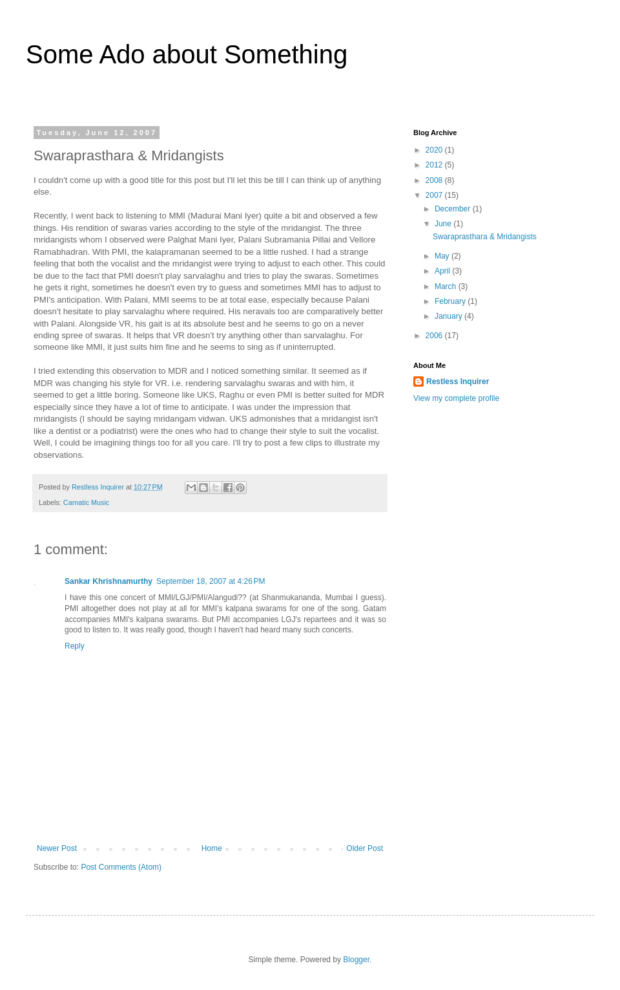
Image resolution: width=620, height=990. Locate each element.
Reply (75, 646)
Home (212, 848)
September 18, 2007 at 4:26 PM (210, 581)
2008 (435, 180)
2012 (435, 164)
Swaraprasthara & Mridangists (485, 236)
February (451, 301)
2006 (435, 335)
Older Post (364, 848)
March (447, 286)
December (454, 208)
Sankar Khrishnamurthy (108, 581)
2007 (435, 195)
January (449, 316)
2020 (435, 150)
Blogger (356, 959)
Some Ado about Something (186, 54)
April (443, 270)
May (443, 256)
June (444, 223)
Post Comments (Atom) (121, 867)
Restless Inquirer (457, 381)
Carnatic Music (86, 502)
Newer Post (57, 848)
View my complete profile (456, 398)
